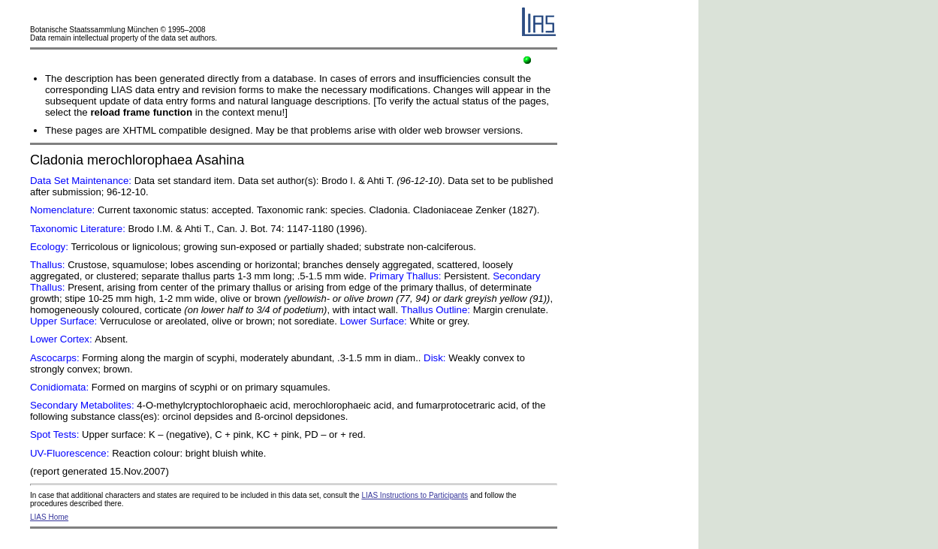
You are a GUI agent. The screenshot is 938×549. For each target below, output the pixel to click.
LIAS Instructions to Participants (414, 495)
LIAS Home (49, 517)
